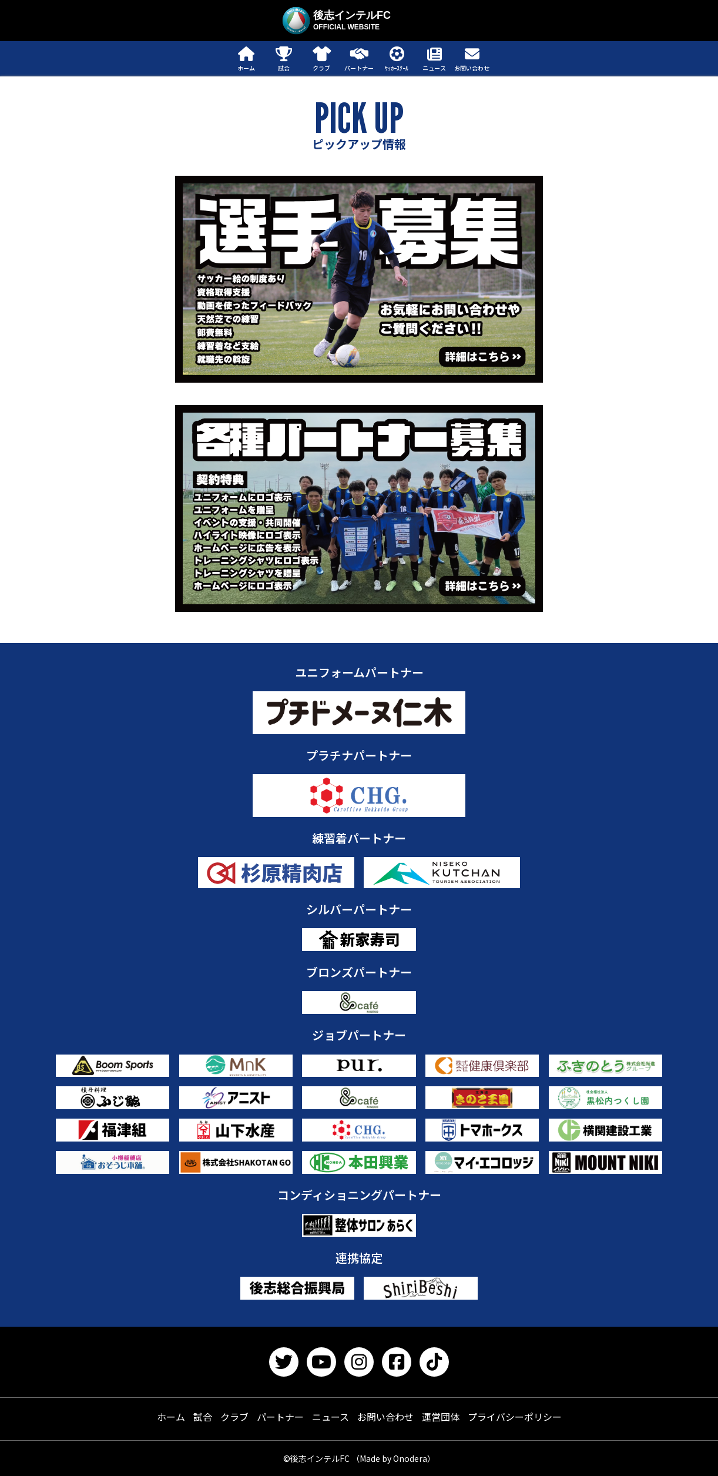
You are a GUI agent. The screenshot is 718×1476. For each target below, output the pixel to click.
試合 (202, 1417)
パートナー (280, 1417)
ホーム (171, 1417)
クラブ (234, 1417)
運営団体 (440, 1417)
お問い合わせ (385, 1417)
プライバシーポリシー (515, 1417)
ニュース (330, 1417)
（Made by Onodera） (393, 1458)
